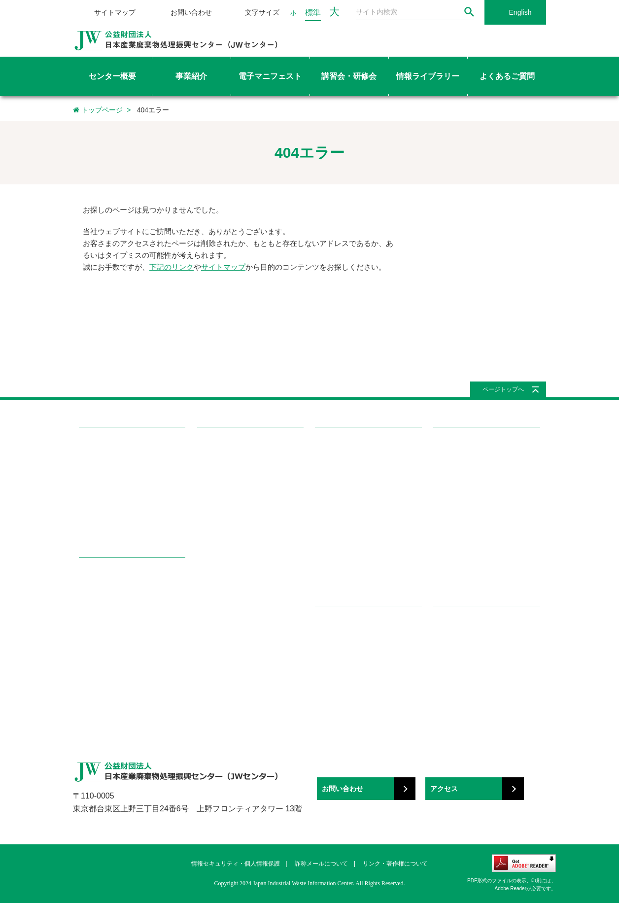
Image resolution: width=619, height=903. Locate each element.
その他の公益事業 (104, 690)
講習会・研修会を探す (229, 462)
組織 (85, 495)
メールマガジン (337, 543)
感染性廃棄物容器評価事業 (117, 625)
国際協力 (328, 495)
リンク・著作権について (395, 863)
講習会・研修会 (224, 444)
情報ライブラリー (346, 444)
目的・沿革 (95, 462)
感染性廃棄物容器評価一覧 (353, 462)
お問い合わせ (191, 12)
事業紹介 (94, 575)
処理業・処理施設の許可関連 (474, 495)
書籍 (321, 511)
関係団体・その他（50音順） (475, 690)
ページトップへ (503, 389)
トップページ (98, 110)
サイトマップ (115, 12)
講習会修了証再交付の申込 (235, 511)
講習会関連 (449, 559)
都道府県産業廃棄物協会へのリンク (484, 657)
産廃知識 (328, 641)
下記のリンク (171, 267)
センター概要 (102, 444)
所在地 (88, 527)
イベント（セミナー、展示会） (360, 576)
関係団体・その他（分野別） (474, 674)
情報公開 (91, 511)
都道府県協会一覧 (222, 608)
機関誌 (324, 527)
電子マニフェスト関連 (465, 543)
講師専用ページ (219, 576)
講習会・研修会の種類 (229, 479)
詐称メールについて (321, 863)
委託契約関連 (452, 479)
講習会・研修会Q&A (226, 527)
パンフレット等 (337, 559)
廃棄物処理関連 (455, 462)
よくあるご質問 (460, 444)
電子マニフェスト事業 (111, 593)
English (520, 12)
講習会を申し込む (222, 495)
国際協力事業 (98, 657)
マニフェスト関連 (458, 527)
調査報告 (328, 479)
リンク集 (449, 623)
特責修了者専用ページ (229, 559)
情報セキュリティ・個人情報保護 (235, 863)
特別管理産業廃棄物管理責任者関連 (484, 511)
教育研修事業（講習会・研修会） (127, 609)
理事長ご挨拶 (98, 479)
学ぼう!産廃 (336, 623)
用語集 (324, 657)
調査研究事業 (98, 641)
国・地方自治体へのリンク (471, 641)
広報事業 (91, 674)
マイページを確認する (229, 591)
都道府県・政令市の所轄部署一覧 (245, 624)
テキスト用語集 (219, 543)
